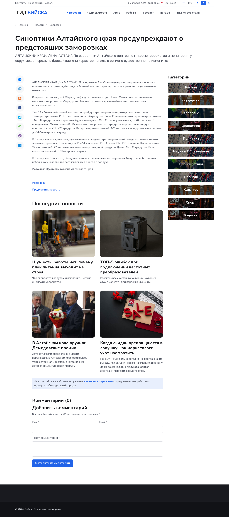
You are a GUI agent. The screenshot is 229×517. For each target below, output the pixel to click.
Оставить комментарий (52, 463)
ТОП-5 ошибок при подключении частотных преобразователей (125, 267)
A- (198, 3)
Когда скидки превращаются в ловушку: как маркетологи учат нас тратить (131, 347)
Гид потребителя (188, 12)
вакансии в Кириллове (98, 381)
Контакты (20, 3)
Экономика (191, 125)
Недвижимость (97, 12)
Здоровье (55, 25)
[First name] (64, 429)
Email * (103, 422)
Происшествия (191, 164)
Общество (191, 215)
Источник (38, 182)
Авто (116, 12)
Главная (21, 25)
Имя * (35, 422)
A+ (209, 3)
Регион (191, 87)
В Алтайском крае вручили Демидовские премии (59, 345)
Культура (191, 189)
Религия (191, 176)
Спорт (191, 202)
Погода (165, 12)
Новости (75, 12)
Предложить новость (40, 3)
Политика (191, 138)
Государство (191, 100)
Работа (131, 12)
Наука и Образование (191, 151)
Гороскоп (148, 12)
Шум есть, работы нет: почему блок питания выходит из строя (62, 267)
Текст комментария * (46, 437)
